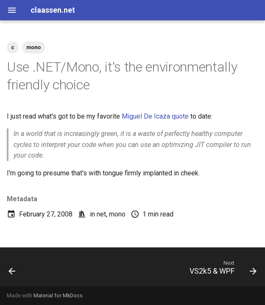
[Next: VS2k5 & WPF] (221, 269)
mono (117, 214)
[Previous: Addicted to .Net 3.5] (13, 269)
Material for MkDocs (58, 295)
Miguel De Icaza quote (155, 116)
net (101, 214)
